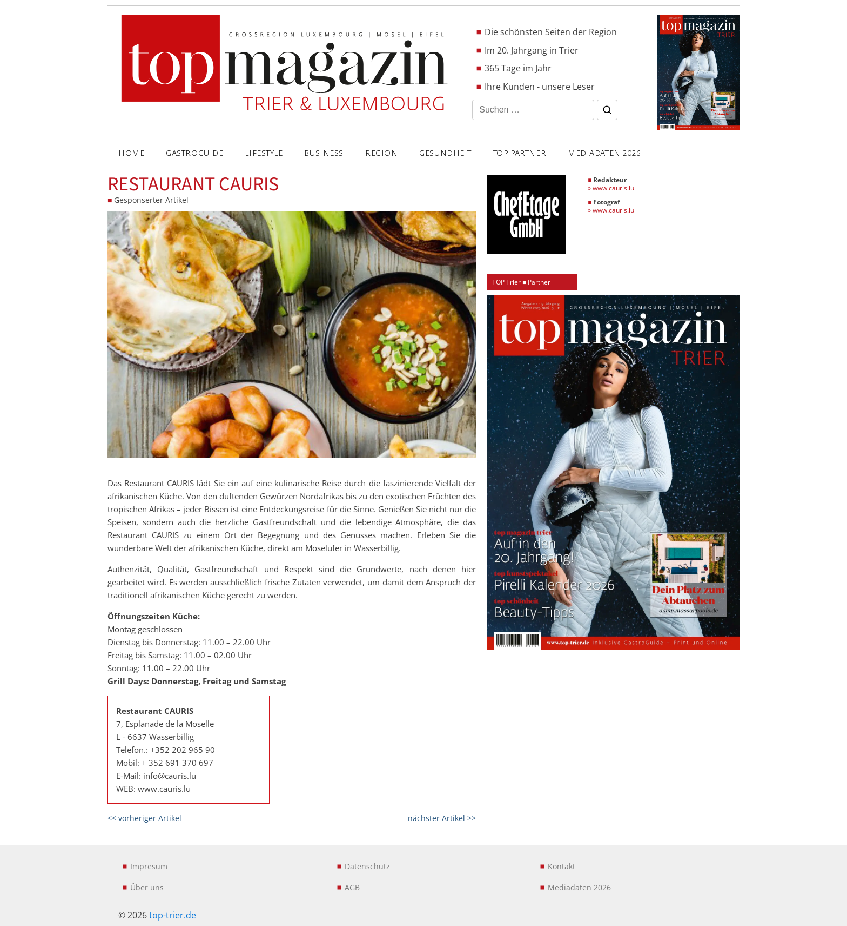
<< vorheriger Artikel (144, 818)
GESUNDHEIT (445, 153)
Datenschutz (367, 866)
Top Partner (519, 153)
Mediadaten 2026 (604, 153)
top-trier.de (172, 915)
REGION (381, 153)
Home (131, 153)
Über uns (147, 887)
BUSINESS (323, 153)
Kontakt (561, 866)
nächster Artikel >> (442, 818)
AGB (352, 887)
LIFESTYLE (264, 153)
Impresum (148, 866)
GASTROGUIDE (194, 153)
